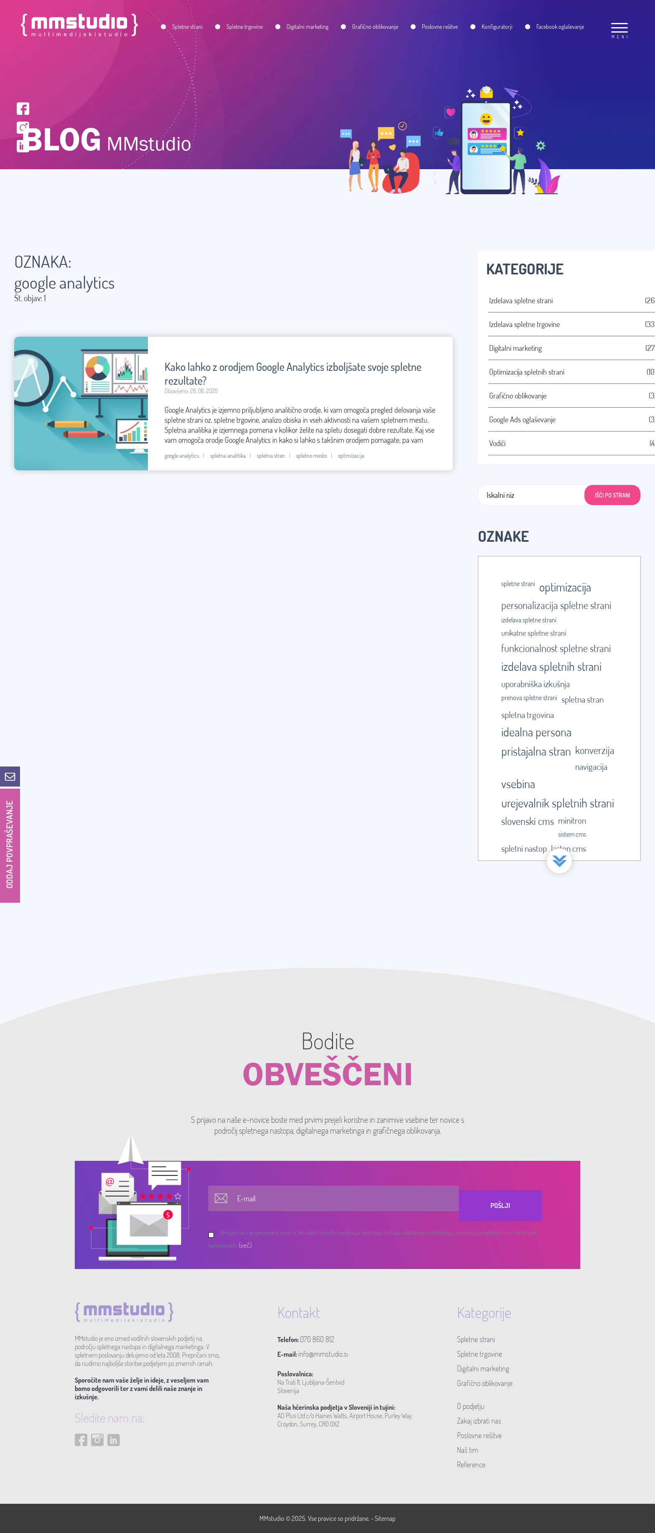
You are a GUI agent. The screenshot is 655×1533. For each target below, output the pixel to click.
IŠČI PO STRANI (612, 495)
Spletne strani (476, 1339)
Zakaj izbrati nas (479, 1420)
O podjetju (471, 1406)
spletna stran (271, 455)
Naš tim (467, 1449)
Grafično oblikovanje (485, 1383)
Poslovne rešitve (479, 1435)
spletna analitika (228, 455)
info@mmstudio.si (323, 1353)
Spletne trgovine (479, 1353)
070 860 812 (317, 1339)
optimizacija (351, 455)
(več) (245, 1245)
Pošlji (500, 1205)
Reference (471, 1464)
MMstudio (271, 1518)
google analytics (182, 455)
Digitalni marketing (483, 1368)
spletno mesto (311, 455)
